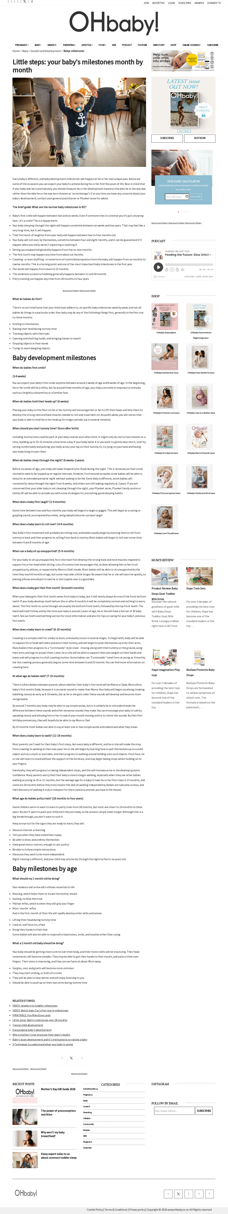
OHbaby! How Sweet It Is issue (201, 372)
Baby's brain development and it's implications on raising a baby (49, 1039)
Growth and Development (46, 51)
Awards (199, 3)
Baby (38, 45)
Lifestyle (87, 45)
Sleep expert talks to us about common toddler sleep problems (59, 1157)
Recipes (86, 1130)
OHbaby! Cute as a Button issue (201, 413)
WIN (114, 45)
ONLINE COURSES (191, 45)
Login (171, 3)
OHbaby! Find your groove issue (166, 493)
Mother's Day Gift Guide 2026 (58, 1089)
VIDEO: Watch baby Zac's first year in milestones (40, 1010)
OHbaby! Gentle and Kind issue (201, 493)
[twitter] (23, 1)
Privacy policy (137, 1209)
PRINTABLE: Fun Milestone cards (31, 1015)
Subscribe (184, 3)
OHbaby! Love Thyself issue (166, 533)
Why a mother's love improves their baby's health (41, 1034)
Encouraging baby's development (31, 1030)
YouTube (142, 45)
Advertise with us (90, 1088)
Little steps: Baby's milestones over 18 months (39, 1020)
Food (102, 45)
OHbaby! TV (214, 3)
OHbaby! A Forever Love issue (166, 413)
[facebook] (168, 1194)
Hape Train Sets (196, 588)
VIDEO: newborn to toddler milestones (34, 1005)
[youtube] (209, 1194)
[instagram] (189, 1194)
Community (88, 1124)
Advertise (158, 3)
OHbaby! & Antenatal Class (166, 372)
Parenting (69, 45)
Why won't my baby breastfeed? (52, 1134)
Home (16, 51)
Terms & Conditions (116, 1209)
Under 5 (52, 45)
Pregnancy (22, 45)
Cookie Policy (95, 1209)
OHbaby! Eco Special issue (166, 453)
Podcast (127, 45)
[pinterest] (199, 1194)
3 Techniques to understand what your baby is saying (42, 1044)
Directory (158, 45)
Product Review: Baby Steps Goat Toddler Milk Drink (165, 594)
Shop (173, 45)
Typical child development (27, 1025)
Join (146, 3)
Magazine (87, 1141)
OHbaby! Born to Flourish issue (201, 453)
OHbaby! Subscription (166, 332)
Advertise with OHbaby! (71, 290)
